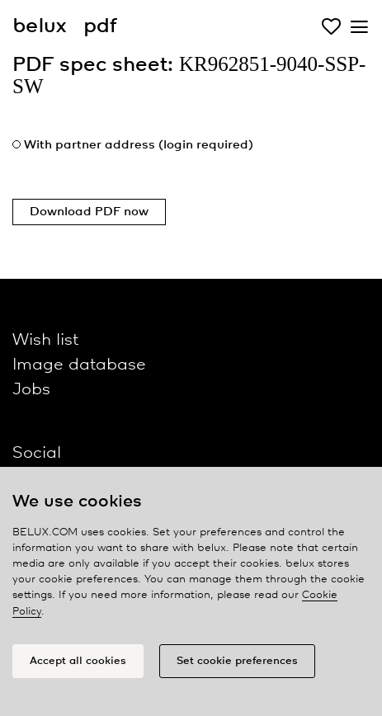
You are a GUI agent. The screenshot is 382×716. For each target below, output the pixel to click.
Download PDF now (89, 212)
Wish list (45, 340)
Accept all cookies (78, 661)
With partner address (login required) (138, 145)
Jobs (31, 390)
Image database (79, 365)
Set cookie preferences (237, 661)
